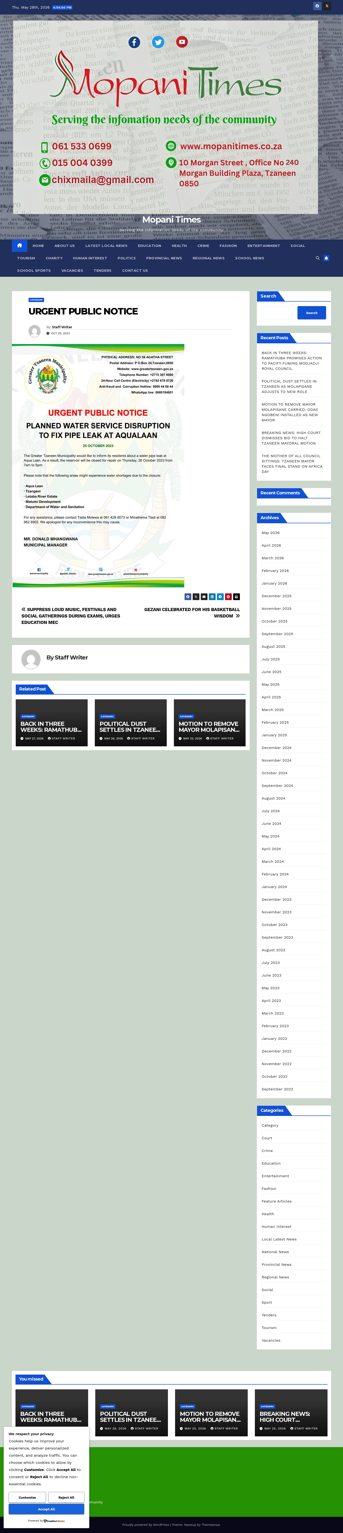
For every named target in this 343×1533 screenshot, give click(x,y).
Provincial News (164, 258)
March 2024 (273, 861)
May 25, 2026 (196, 1428)
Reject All (66, 1497)
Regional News (209, 258)
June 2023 (272, 975)
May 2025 (271, 684)
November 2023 (277, 912)
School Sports (34, 270)
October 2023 (275, 924)
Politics (127, 258)
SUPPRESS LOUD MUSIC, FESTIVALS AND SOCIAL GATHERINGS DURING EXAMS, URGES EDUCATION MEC (70, 616)
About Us (65, 246)
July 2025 (271, 659)
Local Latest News (279, 1239)
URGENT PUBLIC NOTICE (83, 311)
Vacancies (72, 270)
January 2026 (274, 583)
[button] (318, 258)
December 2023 (277, 899)
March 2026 (273, 558)
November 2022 (277, 1064)
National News (275, 1252)
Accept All (46, 1509)
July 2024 (271, 811)
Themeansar (211, 1525)
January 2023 (274, 1038)
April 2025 (271, 697)
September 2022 (277, 1089)
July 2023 (271, 962)
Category (36, 299)
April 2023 (271, 1000)
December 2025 (277, 596)
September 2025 (277, 634)
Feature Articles (277, 1201)
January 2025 (274, 735)
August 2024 (273, 798)
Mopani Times (171, 219)
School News (249, 258)
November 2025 (277, 608)
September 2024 (277, 785)
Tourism (26, 258)
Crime (203, 246)
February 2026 (275, 570)
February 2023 (275, 1026)
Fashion (228, 246)
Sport (267, 1302)
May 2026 (271, 532)
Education (149, 246)
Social (298, 246)
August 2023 (273, 950)
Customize (27, 1497)
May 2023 (271, 988)
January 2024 (274, 886)
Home (38, 246)
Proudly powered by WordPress (146, 1525)
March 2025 (273, 709)
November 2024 (277, 760)
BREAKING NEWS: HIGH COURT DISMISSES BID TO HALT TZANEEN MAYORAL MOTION (291, 437)
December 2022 (277, 1051)
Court (267, 1138)
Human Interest (90, 258)
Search (268, 296)
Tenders (103, 270)
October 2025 (275, 621)
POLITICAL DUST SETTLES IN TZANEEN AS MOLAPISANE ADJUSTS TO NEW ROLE (289, 386)
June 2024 (272, 823)
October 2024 (275, 773)
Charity (54, 258)
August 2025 (273, 646)
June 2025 (272, 672)
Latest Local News (107, 246)
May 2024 (271, 836)
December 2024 (277, 747)
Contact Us (135, 270)
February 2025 (275, 722)
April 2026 (271, 545)
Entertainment (263, 246)
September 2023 (277, 937)
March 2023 (273, 1013)
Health (179, 246)
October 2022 (275, 1076)
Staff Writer (62, 327)
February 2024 (275, 874)
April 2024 (271, 849)
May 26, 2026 (116, 1428)
